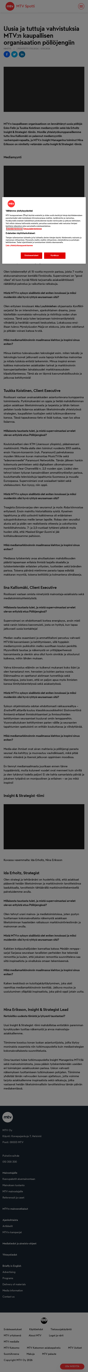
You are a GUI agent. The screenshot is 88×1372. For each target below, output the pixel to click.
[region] (44, 230)
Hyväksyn (55, 255)
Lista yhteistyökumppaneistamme (19, 245)
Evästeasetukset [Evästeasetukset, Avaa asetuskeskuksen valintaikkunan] (32, 255)
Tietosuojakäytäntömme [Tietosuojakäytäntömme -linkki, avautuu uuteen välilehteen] (32, 229)
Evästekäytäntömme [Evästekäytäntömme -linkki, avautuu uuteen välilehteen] (14, 229)
